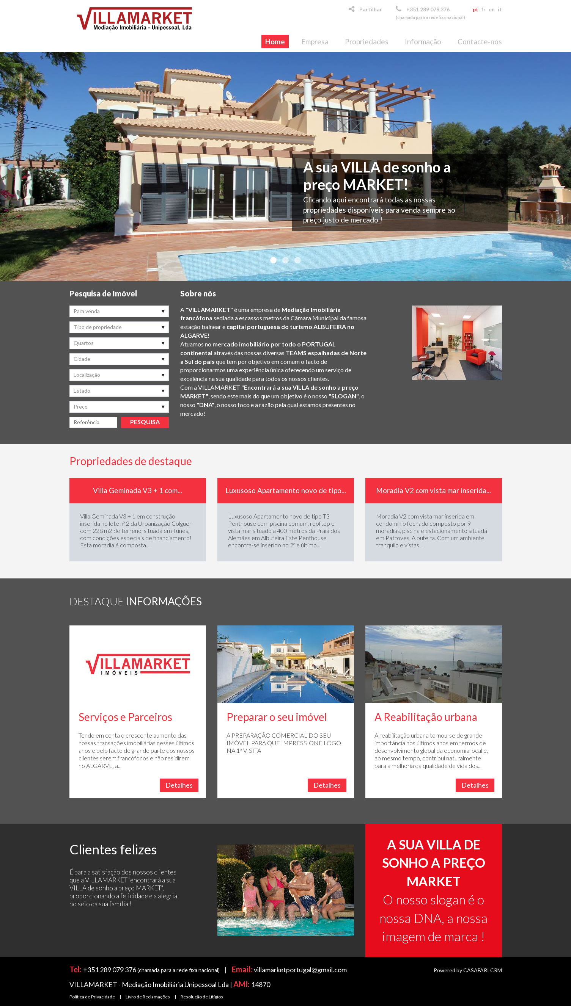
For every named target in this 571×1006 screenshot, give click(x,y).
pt (475, 9)
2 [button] (285, 260)
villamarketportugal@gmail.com (300, 969)
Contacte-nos (480, 41)
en (492, 9)
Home (275, 41)
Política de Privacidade (92, 997)
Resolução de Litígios (202, 997)
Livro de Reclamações (148, 997)
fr (483, 9)
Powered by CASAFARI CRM (468, 970)
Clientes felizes (113, 849)
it (500, 9)
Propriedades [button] (367, 41)
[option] (138, 519)
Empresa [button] (315, 41)
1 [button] (273, 260)
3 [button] (297, 260)
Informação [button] (423, 41)
